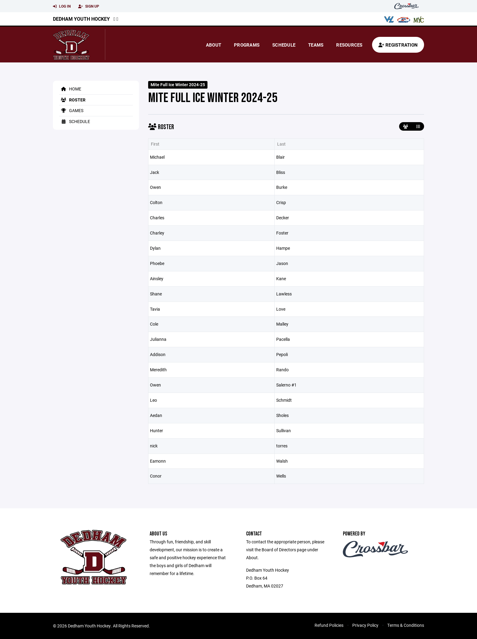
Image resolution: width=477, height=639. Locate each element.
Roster (72, 100)
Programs (246, 45)
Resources (349, 45)
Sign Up (88, 6)
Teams (315, 45)
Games (71, 110)
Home (70, 89)
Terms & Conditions (405, 625)
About (213, 45)
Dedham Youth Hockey (81, 19)
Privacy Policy (365, 625)
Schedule (283, 45)
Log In (62, 6)
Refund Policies (329, 625)
